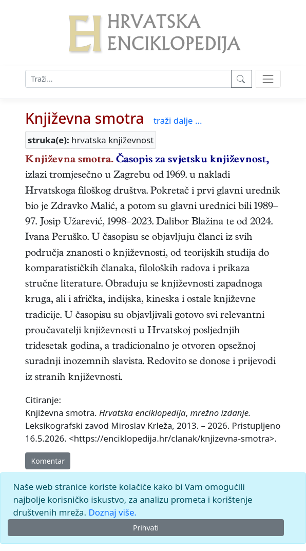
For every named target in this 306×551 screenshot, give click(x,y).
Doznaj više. (112, 512)
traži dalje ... (178, 120)
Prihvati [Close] (146, 528)
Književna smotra (84, 118)
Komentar (48, 461)
